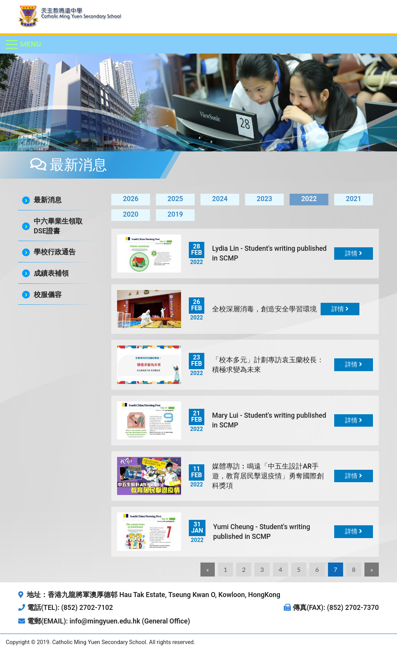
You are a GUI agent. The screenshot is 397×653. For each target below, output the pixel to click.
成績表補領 (51, 273)
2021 (353, 199)
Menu (30, 44)
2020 (130, 214)
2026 (130, 199)
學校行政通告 (55, 252)
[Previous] (207, 570)
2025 (175, 199)
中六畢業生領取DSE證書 (58, 226)
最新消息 (48, 200)
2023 (264, 199)
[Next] (371, 570)
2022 (309, 199)
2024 (220, 199)
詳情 (353, 253)
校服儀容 (48, 295)
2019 (175, 214)
